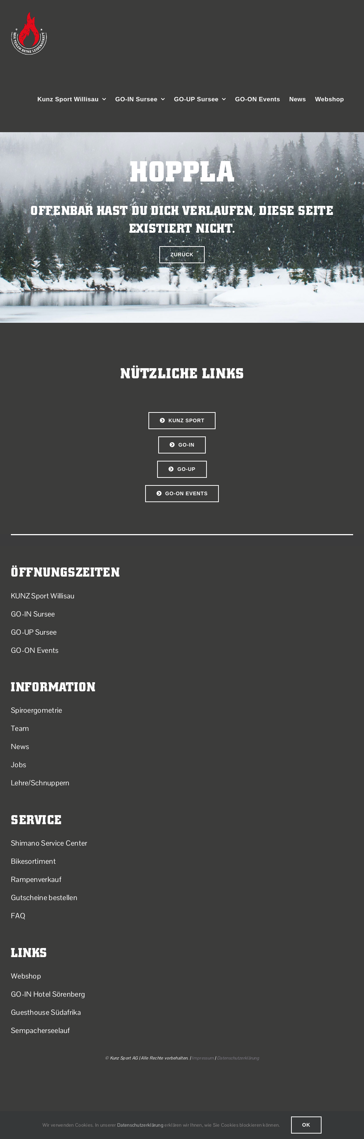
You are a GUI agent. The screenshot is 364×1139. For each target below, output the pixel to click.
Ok (306, 1125)
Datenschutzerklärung (238, 1058)
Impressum (203, 1058)
